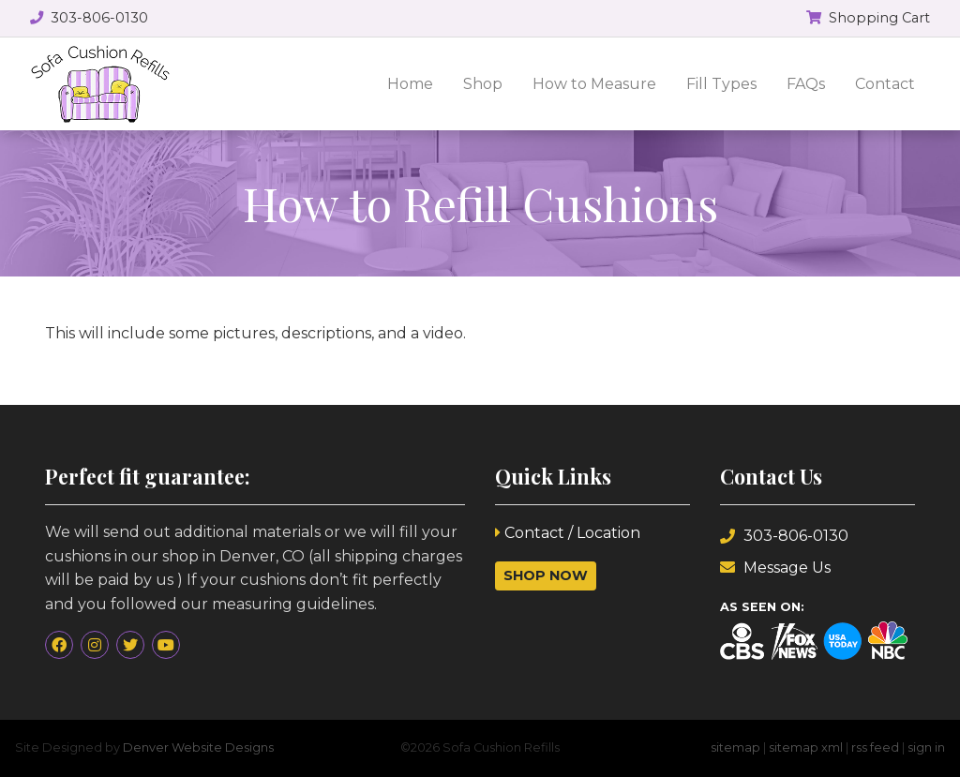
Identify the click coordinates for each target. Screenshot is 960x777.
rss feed (875, 747)
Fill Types (721, 84)
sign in (926, 747)
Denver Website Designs (198, 747)
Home (410, 84)
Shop (482, 84)
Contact (885, 84)
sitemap (735, 747)
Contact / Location (567, 533)
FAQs (806, 84)
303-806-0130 (784, 535)
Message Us (775, 567)
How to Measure (594, 84)
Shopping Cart (868, 17)
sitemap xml (806, 747)
